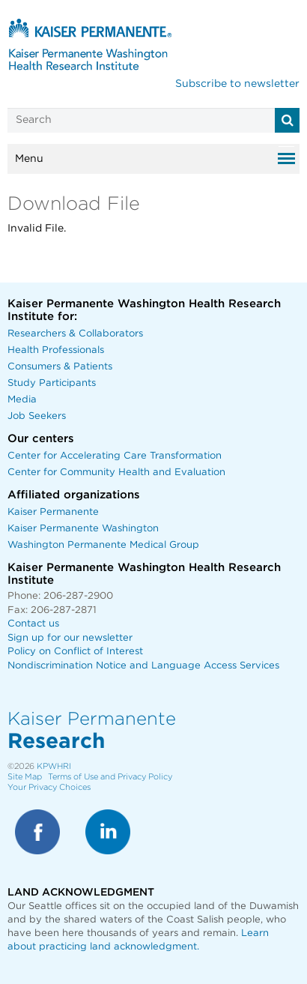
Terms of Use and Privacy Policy (110, 777)
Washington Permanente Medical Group (103, 545)
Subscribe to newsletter (237, 84)
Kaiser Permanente (53, 512)
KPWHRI (54, 766)
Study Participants (51, 383)
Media (22, 400)
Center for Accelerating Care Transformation (114, 456)
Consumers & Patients (59, 367)
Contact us (33, 624)
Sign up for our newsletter (70, 638)
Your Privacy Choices (49, 787)
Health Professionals (55, 350)
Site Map (24, 777)
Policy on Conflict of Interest (75, 651)
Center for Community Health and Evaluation (116, 472)
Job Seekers (36, 416)
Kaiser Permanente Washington (83, 529)
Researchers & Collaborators (75, 334)
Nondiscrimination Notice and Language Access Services (143, 666)
